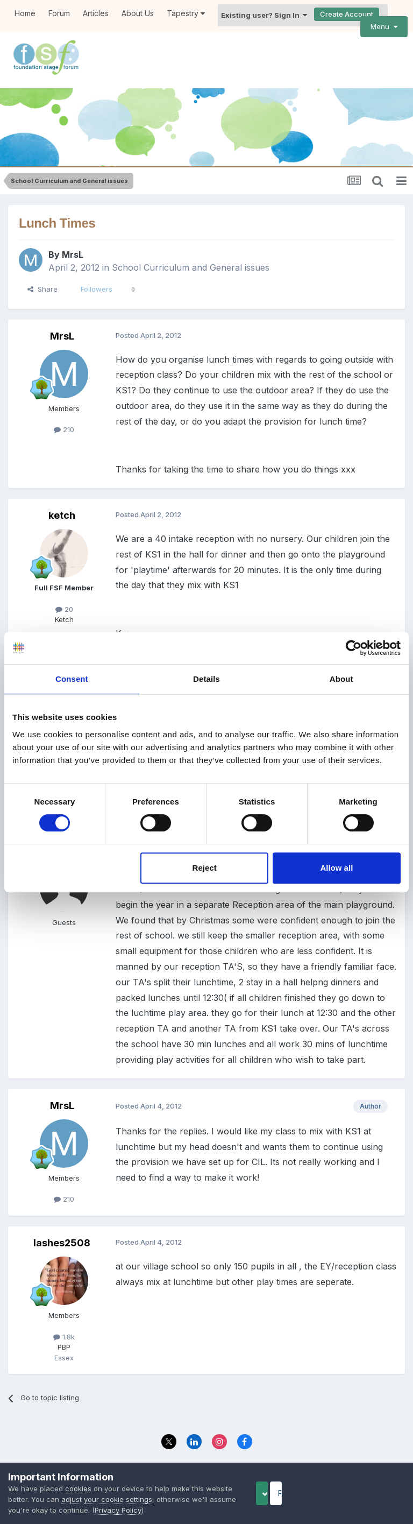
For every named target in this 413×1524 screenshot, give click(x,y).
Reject (205, 867)
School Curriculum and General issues (190, 253)
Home (25, 13)
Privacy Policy (182, 1451)
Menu (384, 26)
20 (64, 594)
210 (64, 415)
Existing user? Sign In (264, 15)
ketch (61, 500)
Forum (59, 13)
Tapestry (186, 13)
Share (42, 274)
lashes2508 (61, 1227)
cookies (78, 1488)
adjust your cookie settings (135, 1499)
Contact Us (236, 1451)
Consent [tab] (71, 678)
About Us (138, 13)
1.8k (64, 1321)
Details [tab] (206, 678)
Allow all (336, 867)
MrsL (72, 240)
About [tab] (341, 678)
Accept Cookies (279, 1493)
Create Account (346, 14)
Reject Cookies (365, 1493)
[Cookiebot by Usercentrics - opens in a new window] (354, 648)
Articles (96, 13)
